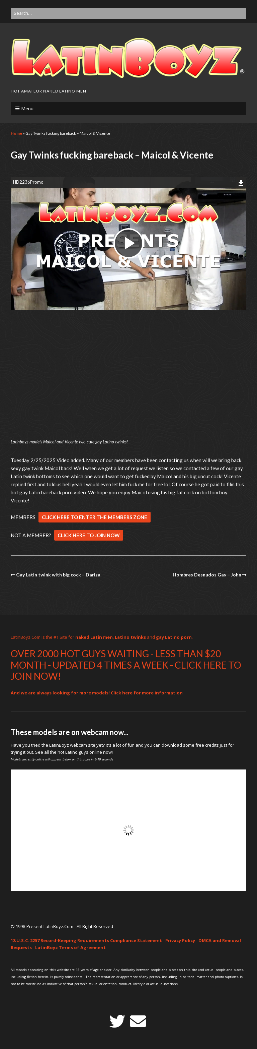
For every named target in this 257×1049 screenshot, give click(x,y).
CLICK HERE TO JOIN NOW (89, 535)
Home (16, 133)
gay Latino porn (174, 637)
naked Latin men (94, 637)
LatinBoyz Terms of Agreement (70, 947)
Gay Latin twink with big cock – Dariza (58, 574)
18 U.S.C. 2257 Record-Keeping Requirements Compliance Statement (86, 940)
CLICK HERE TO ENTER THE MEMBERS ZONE (94, 517)
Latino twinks (130, 637)
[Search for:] (128, 13)
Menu (27, 108)
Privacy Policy (180, 940)
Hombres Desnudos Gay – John (207, 574)
